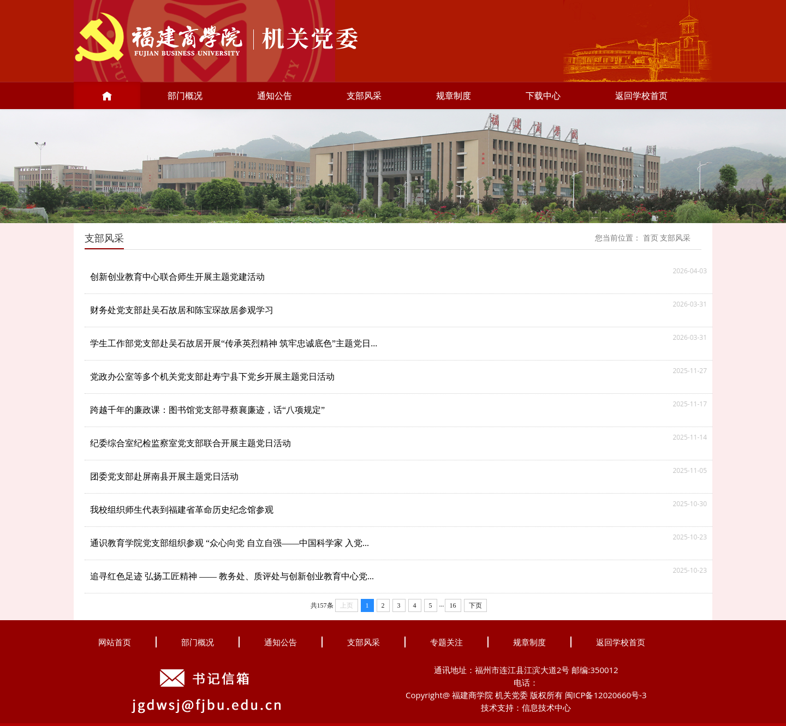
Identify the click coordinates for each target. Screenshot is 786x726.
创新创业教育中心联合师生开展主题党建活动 (177, 276)
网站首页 (114, 642)
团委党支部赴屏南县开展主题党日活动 (164, 476)
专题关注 (446, 642)
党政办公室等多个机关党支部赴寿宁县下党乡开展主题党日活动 (212, 376)
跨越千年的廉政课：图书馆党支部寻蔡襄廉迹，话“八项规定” (207, 410)
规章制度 (453, 95)
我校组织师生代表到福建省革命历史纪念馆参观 (181, 509)
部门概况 (185, 95)
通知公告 (274, 95)
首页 (650, 238)
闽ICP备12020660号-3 (606, 694)
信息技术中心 (546, 707)
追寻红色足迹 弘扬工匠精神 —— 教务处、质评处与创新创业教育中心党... (232, 576)
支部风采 (364, 95)
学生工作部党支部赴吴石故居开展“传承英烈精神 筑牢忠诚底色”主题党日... (233, 343)
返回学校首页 (641, 95)
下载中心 (543, 95)
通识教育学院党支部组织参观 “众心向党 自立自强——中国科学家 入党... (229, 543)
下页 (475, 605)
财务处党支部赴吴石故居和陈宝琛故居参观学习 (181, 310)
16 (453, 605)
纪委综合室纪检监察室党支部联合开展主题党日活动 (190, 443)
